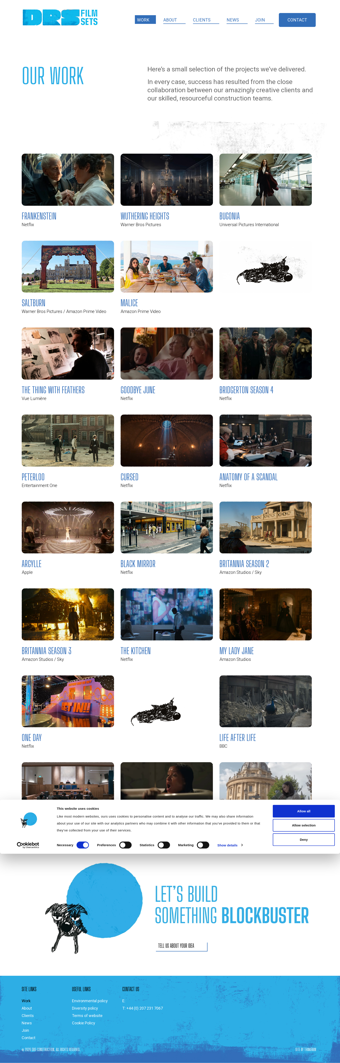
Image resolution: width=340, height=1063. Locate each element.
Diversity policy (85, 1008)
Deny (304, 1049)
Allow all (304, 1020)
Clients (202, 20)
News (233, 20)
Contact (297, 20)
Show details (227, 1054)
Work (143, 20)
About (170, 20)
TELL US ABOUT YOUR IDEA (176, 946)
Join (260, 20)
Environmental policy (90, 1001)
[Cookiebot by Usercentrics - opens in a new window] (28, 1054)
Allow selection (303, 1035)
